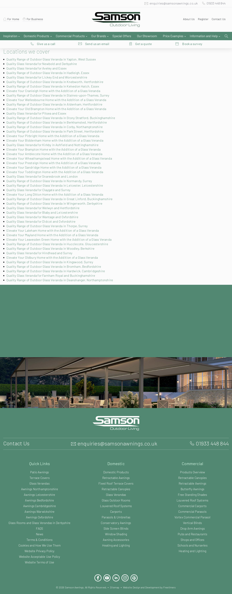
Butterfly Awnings (192, 482)
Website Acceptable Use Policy (39, 550)
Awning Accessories (116, 533)
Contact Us (218, 19)
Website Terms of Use (39, 555)
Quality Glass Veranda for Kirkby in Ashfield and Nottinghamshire (53, 138)
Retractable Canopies (116, 482)
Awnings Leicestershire (40, 488)
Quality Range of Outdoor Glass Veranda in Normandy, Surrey (51, 174)
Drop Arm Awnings (192, 522)
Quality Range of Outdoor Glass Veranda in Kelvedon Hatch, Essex (55, 80)
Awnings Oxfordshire (39, 510)
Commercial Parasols (192, 505)
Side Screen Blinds (116, 522)
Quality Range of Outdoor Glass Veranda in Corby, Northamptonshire (56, 120)
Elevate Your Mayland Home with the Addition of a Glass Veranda (54, 228)
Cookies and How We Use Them (39, 539)
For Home (13, 19)
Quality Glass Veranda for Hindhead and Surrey (41, 246)
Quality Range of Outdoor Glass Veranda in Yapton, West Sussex (54, 53)
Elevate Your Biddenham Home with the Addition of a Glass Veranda (56, 134)
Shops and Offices (192, 533)
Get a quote (143, 36)
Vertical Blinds (192, 516)
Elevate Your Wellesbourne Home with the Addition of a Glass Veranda (57, 93)
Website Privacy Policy (39, 544)
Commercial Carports (192, 499)
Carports (116, 505)
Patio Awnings (39, 465)
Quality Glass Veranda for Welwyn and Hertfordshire (44, 201)
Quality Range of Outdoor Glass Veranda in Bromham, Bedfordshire (55, 260)
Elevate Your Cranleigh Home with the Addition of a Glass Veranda (54, 84)
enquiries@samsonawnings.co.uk (170, 4)
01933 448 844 (215, 4)
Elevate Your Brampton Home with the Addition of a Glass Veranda (55, 143)
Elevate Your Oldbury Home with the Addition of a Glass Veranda (53, 251)
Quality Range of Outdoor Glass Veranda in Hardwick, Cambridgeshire (57, 264)
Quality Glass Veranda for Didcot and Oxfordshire (42, 215)
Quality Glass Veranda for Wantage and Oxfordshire (44, 210)
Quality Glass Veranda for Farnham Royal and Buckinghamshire (53, 269)
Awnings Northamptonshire (39, 482)
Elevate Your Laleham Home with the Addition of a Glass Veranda (54, 224)
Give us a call (46, 36)
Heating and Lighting (116, 539)
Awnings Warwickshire (39, 505)
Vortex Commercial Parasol (192, 510)
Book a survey (192, 36)
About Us (187, 19)
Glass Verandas (40, 477)
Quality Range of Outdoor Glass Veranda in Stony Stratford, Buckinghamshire (63, 111)
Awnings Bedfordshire (39, 494)
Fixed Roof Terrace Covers (116, 477)
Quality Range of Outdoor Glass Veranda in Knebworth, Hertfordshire (56, 75)
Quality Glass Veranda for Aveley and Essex (38, 62)
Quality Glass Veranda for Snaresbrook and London (44, 170)
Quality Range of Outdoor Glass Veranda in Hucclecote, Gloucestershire (59, 237)
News (39, 527)
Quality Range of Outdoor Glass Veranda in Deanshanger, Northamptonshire (62, 273)
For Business (36, 19)
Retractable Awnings (116, 471)
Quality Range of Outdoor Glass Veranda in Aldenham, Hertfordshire (56, 98)
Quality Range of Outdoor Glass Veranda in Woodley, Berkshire (52, 242)
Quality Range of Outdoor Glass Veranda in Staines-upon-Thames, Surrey (60, 89)
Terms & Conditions (39, 533)
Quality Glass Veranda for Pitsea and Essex (38, 107)
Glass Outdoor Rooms (116, 494)
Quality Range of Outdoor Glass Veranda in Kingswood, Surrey (52, 255)
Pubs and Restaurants (192, 527)
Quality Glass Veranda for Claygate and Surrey (40, 183)
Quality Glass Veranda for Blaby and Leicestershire (43, 206)
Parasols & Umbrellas (116, 510)
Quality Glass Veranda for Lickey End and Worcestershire (48, 71)
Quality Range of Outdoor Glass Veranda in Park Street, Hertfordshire (57, 125)
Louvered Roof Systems (116, 499)
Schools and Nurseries (192, 539)
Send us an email (97, 36)
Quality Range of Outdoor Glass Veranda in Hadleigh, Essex (50, 66)
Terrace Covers (39, 471)
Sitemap (114, 581)
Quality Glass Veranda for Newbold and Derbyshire (43, 57)
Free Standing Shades (192, 488)
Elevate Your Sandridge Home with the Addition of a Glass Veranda (55, 161)
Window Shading (116, 527)
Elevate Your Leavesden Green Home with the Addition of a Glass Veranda (61, 233)
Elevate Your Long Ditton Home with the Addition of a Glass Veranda (56, 188)
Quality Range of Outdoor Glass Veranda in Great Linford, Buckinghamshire (61, 192)
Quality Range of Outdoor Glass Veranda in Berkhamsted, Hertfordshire (58, 116)
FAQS (39, 522)
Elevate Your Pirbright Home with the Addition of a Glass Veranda (54, 129)
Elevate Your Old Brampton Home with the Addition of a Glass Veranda (58, 102)
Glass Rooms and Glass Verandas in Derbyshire (39, 516)
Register (202, 19)
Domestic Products (116, 465)
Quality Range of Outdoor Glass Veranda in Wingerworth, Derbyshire (56, 197)
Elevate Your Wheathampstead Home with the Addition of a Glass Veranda (60, 152)
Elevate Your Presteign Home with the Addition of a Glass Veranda (54, 156)
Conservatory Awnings (116, 516)
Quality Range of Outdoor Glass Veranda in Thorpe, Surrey (49, 219)
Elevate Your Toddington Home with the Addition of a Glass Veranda (55, 165)
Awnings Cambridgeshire (39, 499)
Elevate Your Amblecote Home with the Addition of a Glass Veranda (55, 147)
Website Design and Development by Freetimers (151, 581)
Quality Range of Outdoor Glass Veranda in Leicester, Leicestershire (56, 179)
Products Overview (192, 465)
